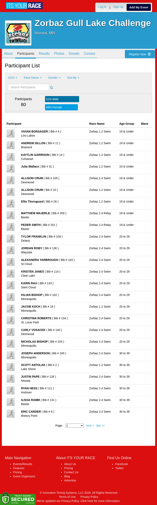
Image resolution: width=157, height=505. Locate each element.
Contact (89, 54)
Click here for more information (100, 501)
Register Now (140, 54)
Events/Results (22, 464)
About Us (70, 464)
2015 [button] (12, 77)
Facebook (121, 464)
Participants (25, 54)
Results (44, 54)
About (8, 54)
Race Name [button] (33, 77)
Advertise (70, 480)
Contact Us (71, 472)
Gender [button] (54, 77)
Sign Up (118, 6)
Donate (74, 54)
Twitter (119, 468)
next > (90, 425)
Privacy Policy (89, 496)
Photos (59, 54)
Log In (102, 6)
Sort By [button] (73, 77)
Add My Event (138, 7)
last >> (100, 425)
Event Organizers (24, 476)
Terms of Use (67, 496)
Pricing (17, 472)
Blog (67, 476)
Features (18, 468)
